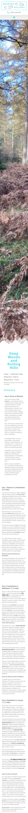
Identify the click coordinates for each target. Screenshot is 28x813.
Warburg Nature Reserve (8, 649)
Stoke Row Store (6, 728)
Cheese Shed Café (6, 722)
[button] (14, 17)
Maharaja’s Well (18, 730)
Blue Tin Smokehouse (18, 743)
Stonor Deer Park (20, 625)
